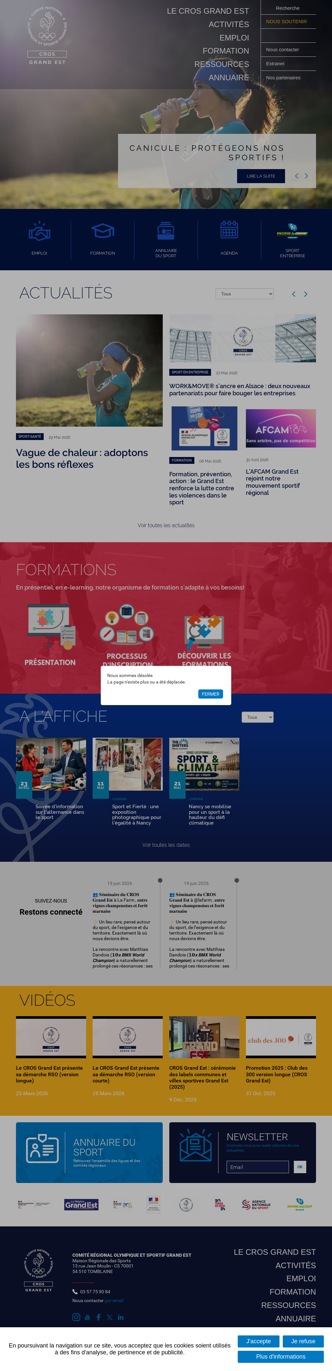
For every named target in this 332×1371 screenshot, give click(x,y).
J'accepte (258, 1341)
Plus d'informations (281, 1356)
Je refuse (303, 1341)
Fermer (210, 694)
